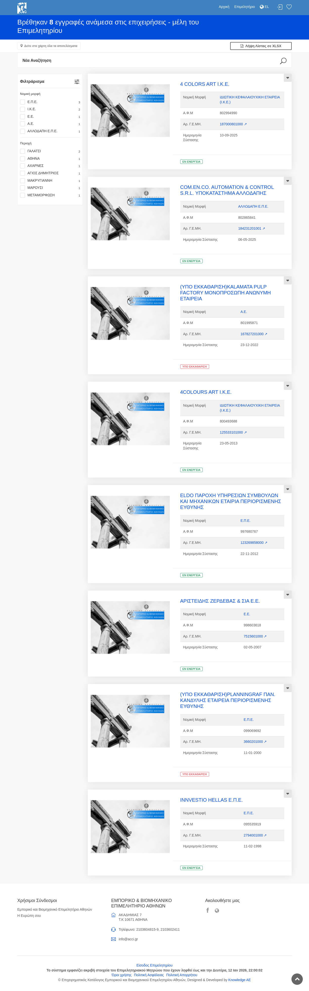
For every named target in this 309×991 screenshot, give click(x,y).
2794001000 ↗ (255, 835)
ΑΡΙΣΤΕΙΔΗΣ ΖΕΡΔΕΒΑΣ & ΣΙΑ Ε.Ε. (220, 601)
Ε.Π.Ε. (50, 102)
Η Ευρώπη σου (29, 916)
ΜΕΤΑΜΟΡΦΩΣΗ (50, 195)
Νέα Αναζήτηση (36, 60)
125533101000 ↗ (233, 432)
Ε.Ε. (50, 116)
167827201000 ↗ (254, 334)
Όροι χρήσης (122, 975)
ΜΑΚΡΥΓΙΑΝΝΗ (50, 180)
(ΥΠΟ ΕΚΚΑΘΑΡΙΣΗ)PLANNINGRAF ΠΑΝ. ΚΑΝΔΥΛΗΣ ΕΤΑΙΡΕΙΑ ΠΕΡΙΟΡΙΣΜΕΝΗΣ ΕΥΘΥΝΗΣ (227, 700)
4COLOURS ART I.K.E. (206, 392)
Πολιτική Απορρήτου (181, 975)
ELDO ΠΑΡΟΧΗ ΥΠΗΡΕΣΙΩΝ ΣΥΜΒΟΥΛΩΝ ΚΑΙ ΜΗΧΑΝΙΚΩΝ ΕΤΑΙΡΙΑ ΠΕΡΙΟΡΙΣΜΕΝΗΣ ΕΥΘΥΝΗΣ (230, 501)
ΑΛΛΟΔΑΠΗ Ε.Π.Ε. (50, 131)
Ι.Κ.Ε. (50, 109)
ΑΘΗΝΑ (50, 158)
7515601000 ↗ (255, 636)
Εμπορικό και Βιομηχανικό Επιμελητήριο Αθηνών (54, 909)
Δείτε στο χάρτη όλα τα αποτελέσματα (50, 46)
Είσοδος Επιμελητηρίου (154, 965)
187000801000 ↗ (233, 124)
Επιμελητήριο (244, 7)
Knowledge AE (239, 980)
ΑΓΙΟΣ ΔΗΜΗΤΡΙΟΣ (50, 173)
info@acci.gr (128, 939)
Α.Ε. (50, 123)
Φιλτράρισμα (32, 81)
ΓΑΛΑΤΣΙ (50, 151)
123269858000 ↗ (254, 543)
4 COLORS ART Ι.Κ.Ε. (204, 84)
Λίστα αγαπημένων (289, 7)
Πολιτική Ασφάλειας (149, 975)
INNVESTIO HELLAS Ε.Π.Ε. (211, 800)
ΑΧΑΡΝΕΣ (50, 165)
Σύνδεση (280, 7)
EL (264, 7)
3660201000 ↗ (255, 742)
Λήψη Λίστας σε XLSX (261, 46)
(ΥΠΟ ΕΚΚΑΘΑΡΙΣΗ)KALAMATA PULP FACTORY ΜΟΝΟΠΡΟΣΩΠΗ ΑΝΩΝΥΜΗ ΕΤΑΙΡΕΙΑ (225, 292)
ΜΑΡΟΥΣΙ (50, 187)
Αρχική (224, 7)
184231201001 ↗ (251, 228)
